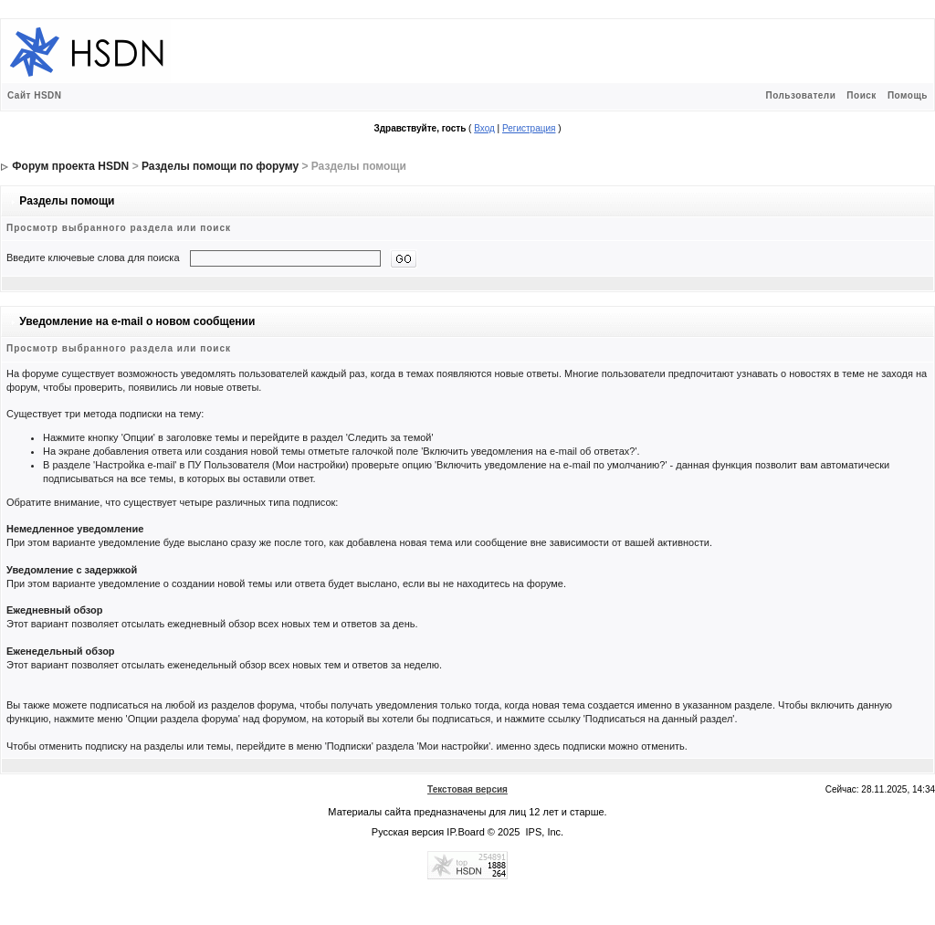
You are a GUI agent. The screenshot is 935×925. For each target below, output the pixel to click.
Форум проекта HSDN (70, 166)
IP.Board (465, 831)
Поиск (861, 95)
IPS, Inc (544, 831)
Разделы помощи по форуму (220, 166)
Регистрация (528, 128)
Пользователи (800, 95)
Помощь (908, 95)
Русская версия (408, 831)
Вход (484, 128)
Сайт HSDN (34, 95)
